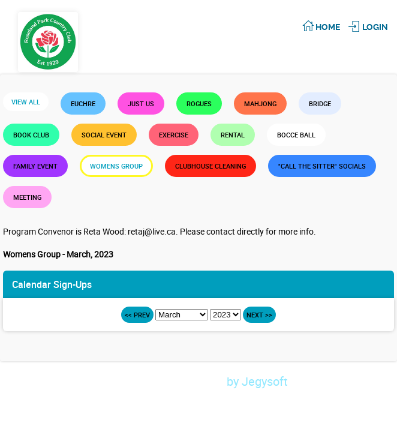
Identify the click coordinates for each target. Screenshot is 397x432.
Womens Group (116, 165)
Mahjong (260, 103)
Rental (233, 134)
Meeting (27, 197)
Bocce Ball (296, 134)
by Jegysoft (278, 381)
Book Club (31, 134)
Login (375, 27)
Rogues (199, 103)
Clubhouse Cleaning (210, 165)
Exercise (173, 134)
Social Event (104, 134)
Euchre (83, 103)
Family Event (35, 165)
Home (327, 27)
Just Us (141, 103)
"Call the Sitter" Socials (322, 165)
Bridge (320, 103)
